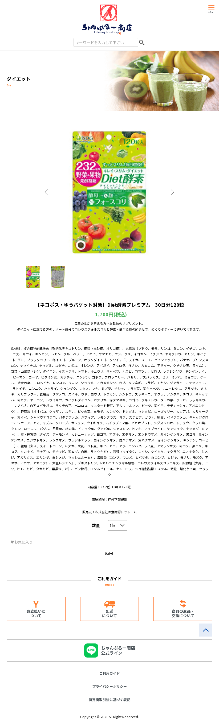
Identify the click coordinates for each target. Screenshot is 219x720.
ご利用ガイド (109, 673)
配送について (109, 613)
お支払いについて (36, 613)
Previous (47, 192)
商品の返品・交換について (183, 613)
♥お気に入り (21, 542)
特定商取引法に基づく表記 (109, 699)
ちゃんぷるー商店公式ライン (118, 650)
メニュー (211, 12)
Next (172, 192)
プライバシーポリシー (109, 686)
